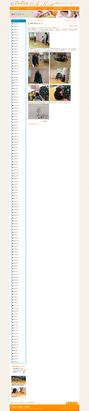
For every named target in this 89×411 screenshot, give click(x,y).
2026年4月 (15, 23)
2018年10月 (16, 277)
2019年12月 (16, 237)
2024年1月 (15, 99)
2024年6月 (15, 85)
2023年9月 (15, 111)
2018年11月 (16, 274)
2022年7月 (15, 150)
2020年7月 (15, 218)
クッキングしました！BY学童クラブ (37, 20)
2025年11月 (16, 37)
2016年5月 (15, 359)
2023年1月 (15, 133)
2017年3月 (15, 330)
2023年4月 (15, 125)
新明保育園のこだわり (35, 123)
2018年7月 (15, 285)
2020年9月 (15, 212)
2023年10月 (16, 108)
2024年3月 (15, 94)
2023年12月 (16, 102)
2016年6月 (15, 356)
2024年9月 (15, 77)
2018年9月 (15, 280)
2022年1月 (15, 167)
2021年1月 (15, 201)
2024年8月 (15, 80)
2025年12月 (16, 35)
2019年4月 (15, 260)
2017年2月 (15, 333)
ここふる (44, 8)
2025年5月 (15, 54)
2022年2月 (15, 164)
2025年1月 (15, 66)
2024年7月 (15, 82)
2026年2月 (15, 29)
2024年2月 (15, 97)
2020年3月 (15, 229)
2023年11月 (16, 105)
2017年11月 (16, 308)
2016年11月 (16, 342)
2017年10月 (16, 311)
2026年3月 (15, 26)
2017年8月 (15, 316)
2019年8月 (15, 249)
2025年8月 (15, 46)
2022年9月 (15, 144)
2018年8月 (15, 282)
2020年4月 (15, 226)
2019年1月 (15, 268)
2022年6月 (15, 153)
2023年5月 (15, 122)
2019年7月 (15, 251)
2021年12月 (16, 170)
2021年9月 (15, 178)
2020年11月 (16, 206)
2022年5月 (15, 156)
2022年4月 (15, 158)
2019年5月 (15, 257)
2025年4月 (15, 57)
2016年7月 (15, 353)
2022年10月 (16, 142)
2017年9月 (15, 313)
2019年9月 (15, 246)
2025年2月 (15, 63)
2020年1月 (15, 235)
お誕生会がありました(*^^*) (71, 20)
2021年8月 (15, 181)
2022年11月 (16, 139)
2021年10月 (16, 175)
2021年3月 (15, 195)
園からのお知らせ (58, 8)
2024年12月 (16, 68)
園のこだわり (31, 8)
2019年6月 (15, 254)
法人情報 (30, 402)
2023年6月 (15, 119)
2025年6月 (15, 51)
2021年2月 (15, 198)
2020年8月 (15, 215)
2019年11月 (16, 240)
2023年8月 (15, 113)
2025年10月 (16, 40)
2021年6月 (15, 187)
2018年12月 (16, 271)
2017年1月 (15, 336)
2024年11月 (16, 71)
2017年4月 (15, 328)
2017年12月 (16, 305)
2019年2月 (15, 266)
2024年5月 (15, 88)
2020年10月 (16, 209)
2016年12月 (16, 339)
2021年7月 (15, 184)
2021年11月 (16, 173)
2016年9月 (15, 347)
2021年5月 (15, 190)
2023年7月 (15, 116)
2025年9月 (15, 43)
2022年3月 (15, 161)
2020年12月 (16, 204)
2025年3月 (15, 60)
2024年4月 (15, 91)
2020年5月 (15, 223)
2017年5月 (15, 325)
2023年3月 (15, 128)
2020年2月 (15, 232)
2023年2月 (15, 130)
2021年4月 (15, 192)
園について (72, 8)
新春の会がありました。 (37, 23)
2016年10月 (16, 344)
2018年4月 (15, 294)
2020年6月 (15, 220)
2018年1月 (15, 302)
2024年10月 (16, 74)
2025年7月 (15, 49)
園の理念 (17, 8)
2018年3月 (15, 297)
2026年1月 (15, 32)
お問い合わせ (57, 3)
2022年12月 (16, 136)
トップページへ (74, 3)
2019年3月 (15, 263)
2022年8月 (15, 147)
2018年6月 (15, 288)
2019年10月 (16, 243)
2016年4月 (15, 361)
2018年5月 (15, 291)
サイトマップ (66, 3)
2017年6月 (15, 322)
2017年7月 (15, 319)
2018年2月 (15, 299)
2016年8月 (15, 350)
